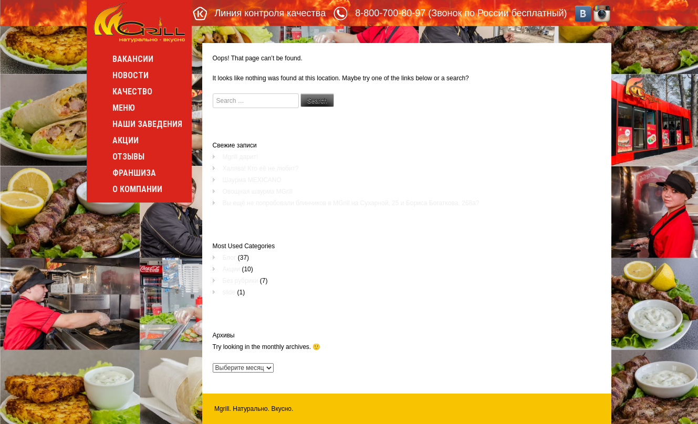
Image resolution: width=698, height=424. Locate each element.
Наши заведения (147, 124)
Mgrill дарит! (240, 157)
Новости (130, 75)
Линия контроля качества (270, 13)
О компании (137, 189)
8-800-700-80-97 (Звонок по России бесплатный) (461, 13)
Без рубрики (240, 280)
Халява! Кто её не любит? (261, 168)
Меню (123, 108)
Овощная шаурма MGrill (258, 191)
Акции (125, 140)
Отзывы (128, 157)
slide (229, 292)
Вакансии (132, 59)
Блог (229, 257)
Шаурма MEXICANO (252, 180)
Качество (132, 92)
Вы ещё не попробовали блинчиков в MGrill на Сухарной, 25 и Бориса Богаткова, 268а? (351, 203)
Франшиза (134, 173)
